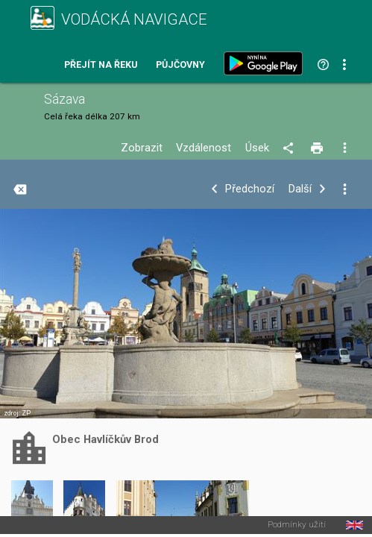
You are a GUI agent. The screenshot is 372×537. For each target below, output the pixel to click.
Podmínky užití (297, 525)
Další (300, 189)
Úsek (257, 148)
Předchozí (249, 189)
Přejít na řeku (100, 65)
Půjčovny (180, 65)
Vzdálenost (203, 148)
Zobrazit (142, 148)
